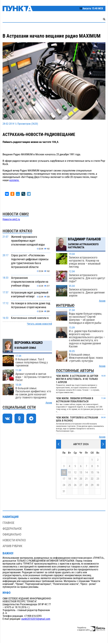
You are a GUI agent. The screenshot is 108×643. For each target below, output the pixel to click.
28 (86, 485)
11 (69, 472)
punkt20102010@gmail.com (35, 618)
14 (86, 472)
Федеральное (12, 528)
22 (92, 478)
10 (64, 472)
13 (81, 472)
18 (69, 478)
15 (92, 472)
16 (98, 472)
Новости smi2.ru (11, 219)
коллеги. (14, 180)
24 (64, 485)
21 (86, 478)
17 (64, 478)
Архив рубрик (12, 546)
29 (92, 485)
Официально (12, 534)
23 (98, 478)
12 (75, 472)
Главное (8, 523)
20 (81, 478)
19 (75, 478)
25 (69, 485)
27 (81, 485)
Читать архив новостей (39, 323)
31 (64, 491)
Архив (49, 402)
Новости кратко (14, 540)
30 (98, 485)
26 (75, 485)
